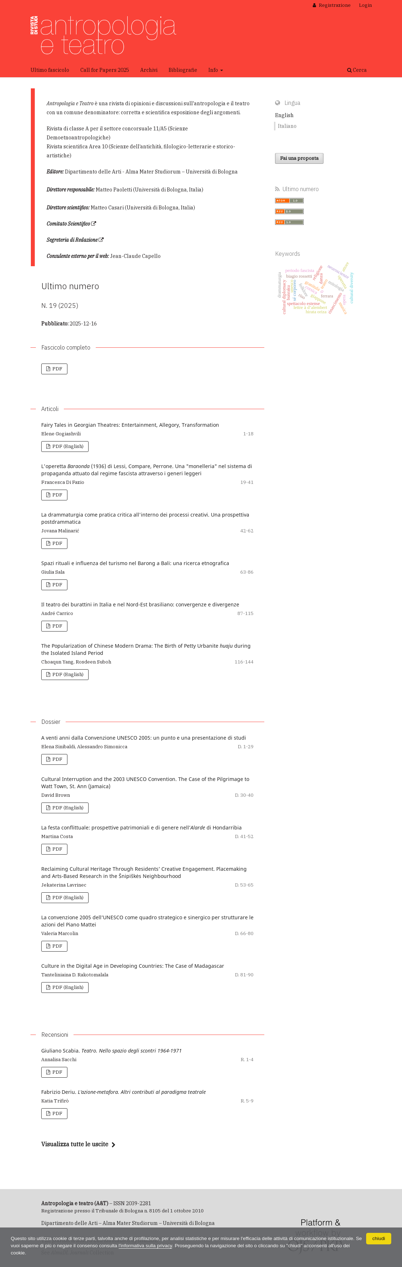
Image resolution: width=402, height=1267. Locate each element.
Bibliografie (183, 70)
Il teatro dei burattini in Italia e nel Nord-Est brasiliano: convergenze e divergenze (140, 604)
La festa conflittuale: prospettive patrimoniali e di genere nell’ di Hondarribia (141, 827)
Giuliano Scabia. (111, 1050)
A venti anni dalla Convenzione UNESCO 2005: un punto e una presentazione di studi (143, 737)
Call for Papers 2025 (104, 70)
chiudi (379, 1238)
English (284, 115)
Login (365, 5)
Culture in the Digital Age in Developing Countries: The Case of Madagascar (132, 965)
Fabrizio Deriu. (123, 1091)
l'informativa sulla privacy (157, 1246)
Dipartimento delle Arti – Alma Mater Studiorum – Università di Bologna (128, 1223)
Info (213, 70)
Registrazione (334, 5)
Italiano (287, 126)
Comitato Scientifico (68, 224)
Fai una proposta (299, 158)
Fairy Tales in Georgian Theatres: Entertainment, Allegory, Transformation (130, 424)
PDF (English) (67, 446)
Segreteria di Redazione (72, 240)
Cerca (357, 70)
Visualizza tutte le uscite (74, 1144)
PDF (56, 369)
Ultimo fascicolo (49, 70)
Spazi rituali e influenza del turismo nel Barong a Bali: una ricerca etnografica (135, 563)
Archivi (148, 70)
